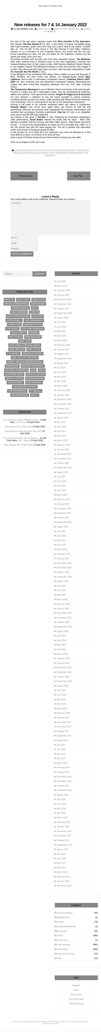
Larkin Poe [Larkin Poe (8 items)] (14, 324)
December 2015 (64, 831)
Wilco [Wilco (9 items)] (34, 395)
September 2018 (64, 681)
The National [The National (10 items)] (34, 382)
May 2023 (61, 431)
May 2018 (61, 699)
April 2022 (61, 490)
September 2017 (64, 736)
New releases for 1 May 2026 (18, 427)
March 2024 (62, 386)
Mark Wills (43, 29)
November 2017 (64, 727)
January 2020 (63, 608)
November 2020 (64, 568)
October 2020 (63, 572)
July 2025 (61, 322)
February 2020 (63, 604)
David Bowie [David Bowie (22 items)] (38, 304)
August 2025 (62, 318)
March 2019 (62, 654)
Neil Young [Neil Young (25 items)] (15, 337)
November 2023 (64, 404)
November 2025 (64, 304)
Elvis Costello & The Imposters (49, 150)
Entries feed (76, 994)
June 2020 (61, 590)
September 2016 (64, 790)
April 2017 (61, 758)
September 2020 (64, 577)
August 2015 (62, 849)
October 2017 (63, 731)
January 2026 (63, 295)
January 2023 (63, 449)
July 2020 (61, 586)
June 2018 (61, 695)
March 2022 (62, 495)
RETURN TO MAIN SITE (50, 6)
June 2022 (61, 481)
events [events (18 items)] (34, 312)
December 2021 (64, 508)
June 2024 (61, 372)
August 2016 (62, 795)
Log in (76, 990)
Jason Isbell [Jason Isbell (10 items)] (14, 320)
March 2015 (62, 872)
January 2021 (63, 558)
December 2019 (64, 613)
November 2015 (64, 836)
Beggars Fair (64, 917)
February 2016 (63, 822)
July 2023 (61, 422)
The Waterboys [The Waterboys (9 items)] (17, 391)
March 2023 (62, 440)
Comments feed (76, 999)
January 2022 (63, 504)
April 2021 (61, 545)
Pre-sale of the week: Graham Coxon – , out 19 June (24, 421)
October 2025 (63, 309)
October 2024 (63, 354)
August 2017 (62, 740)
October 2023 (63, 409)
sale (60, 958)
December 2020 (64, 563)
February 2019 (63, 658)
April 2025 (61, 336)
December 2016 (64, 777)
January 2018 (63, 717)
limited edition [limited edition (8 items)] (32, 324)
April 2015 (61, 868)
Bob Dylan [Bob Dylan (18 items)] (39, 299)
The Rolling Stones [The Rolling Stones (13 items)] (24, 387)
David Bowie (22, 150)
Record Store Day (66, 954)
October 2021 (63, 518)
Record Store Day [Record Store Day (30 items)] (33, 366)
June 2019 (61, 640)
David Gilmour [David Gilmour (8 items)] (20, 308)
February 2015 (63, 877)
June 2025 (61, 327)
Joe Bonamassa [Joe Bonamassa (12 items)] (34, 320)
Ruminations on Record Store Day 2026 (23, 431)
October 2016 (63, 786)
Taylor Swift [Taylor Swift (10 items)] (15, 382)
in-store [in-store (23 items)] (37, 316)
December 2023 (64, 399)
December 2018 (64, 668)
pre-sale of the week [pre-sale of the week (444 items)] (24, 358)
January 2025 (63, 349)
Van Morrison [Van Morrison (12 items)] (19, 395)
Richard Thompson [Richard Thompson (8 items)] (16, 370)
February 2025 (63, 345)
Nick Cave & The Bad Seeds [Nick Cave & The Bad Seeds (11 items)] (24, 345)
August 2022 (62, 472)
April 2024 (61, 381)
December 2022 (64, 454)
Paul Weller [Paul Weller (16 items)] (16, 349)
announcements (65, 913)
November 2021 (64, 513)
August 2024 (62, 363)
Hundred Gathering (67, 926)
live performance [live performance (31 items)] (32, 329)
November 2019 (64, 618)
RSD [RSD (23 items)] (33, 370)
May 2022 (61, 486)
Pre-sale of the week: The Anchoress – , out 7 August (24, 439)
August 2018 (62, 686)
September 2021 (64, 522)
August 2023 (62, 418)
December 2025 (64, 299)
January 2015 (63, 881)
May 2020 (61, 595)
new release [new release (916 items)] (33, 337)
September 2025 (64, 313)
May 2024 (61, 377)
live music (62, 931)
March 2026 (62, 286)
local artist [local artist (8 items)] (18, 333)
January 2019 (63, 663)
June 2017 (61, 749)
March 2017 (62, 763)
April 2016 (61, 813)
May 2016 (61, 808)
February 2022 (63, 499)
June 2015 (61, 858)
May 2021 (61, 540)
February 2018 (63, 713)
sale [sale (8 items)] (41, 370)
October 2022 (63, 463)
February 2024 (63, 390)
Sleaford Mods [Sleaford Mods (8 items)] (14, 374)
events (61, 922)
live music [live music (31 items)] (12, 329)
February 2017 (63, 768)
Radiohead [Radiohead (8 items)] (12, 366)
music (57, 29)
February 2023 (63, 445)
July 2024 (61, 368)
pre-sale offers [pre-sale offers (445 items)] (32, 353)
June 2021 (61, 536)
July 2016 (61, 799)
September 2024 (64, 358)
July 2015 (61, 854)
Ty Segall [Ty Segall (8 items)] (35, 391)
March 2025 (62, 340)
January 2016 (63, 827)
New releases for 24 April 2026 (18, 445)
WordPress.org (76, 1003)
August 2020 (62, 581)
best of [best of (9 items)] (9, 299)
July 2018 (61, 690)
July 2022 (61, 477)
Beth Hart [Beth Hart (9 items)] (23, 299)
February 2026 (63, 290)
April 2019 (61, 649)
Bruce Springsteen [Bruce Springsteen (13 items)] (16, 304)
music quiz (63, 940)
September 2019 (64, 627)
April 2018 (61, 704)
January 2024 (63, 395)
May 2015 (61, 863)
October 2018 (63, 677)
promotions (63, 949)
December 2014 (64, 886)
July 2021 (61, 531)
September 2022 (64, 467)
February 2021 (63, 554)
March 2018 (62, 708)
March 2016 (62, 817)
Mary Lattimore (78, 150)
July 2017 (61, 745)
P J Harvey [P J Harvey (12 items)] (13, 353)
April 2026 (61, 281)
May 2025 (61, 331)
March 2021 (62, 549)
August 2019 (62, 631)
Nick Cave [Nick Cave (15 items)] (24, 341)
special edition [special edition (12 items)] (36, 374)
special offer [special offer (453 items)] (14, 378)
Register (76, 985)
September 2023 (64, 413)
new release (20, 153)
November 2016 (64, 781)
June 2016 (61, 804)
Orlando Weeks (39, 153)
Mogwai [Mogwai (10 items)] (33, 333)
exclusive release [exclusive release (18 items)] (18, 316)
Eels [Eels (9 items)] (34, 308)
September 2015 (64, 845)
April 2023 (61, 436)
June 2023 (61, 427)
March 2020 (62, 599)
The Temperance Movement (66, 153)
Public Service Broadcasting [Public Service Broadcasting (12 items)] (24, 362)
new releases (71, 29)
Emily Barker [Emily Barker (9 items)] (19, 312)
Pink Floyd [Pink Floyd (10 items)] (33, 349)
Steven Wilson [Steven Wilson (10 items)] (35, 378)
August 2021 (62, 527)
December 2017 (64, 722)
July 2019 (61, 636)
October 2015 (63, 840)
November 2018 (64, 672)
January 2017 (63, 772)
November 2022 (64, 458)
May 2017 (61, 754)
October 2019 (63, 622)
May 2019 (61, 645)
